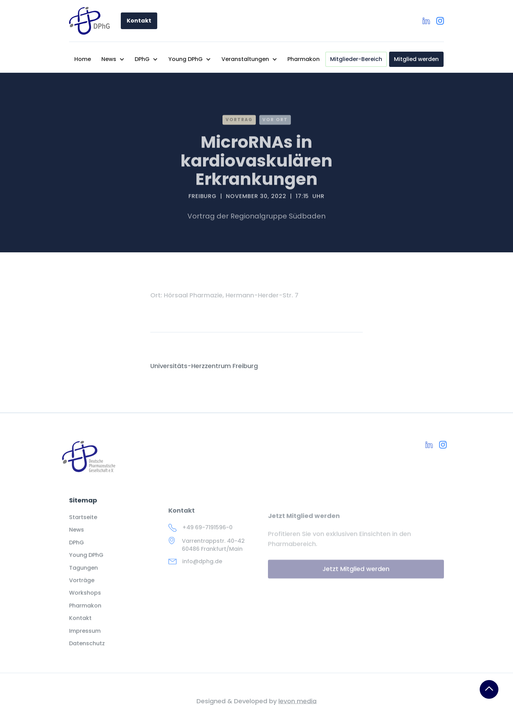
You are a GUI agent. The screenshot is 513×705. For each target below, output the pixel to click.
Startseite (83, 524)
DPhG (76, 549)
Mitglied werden (416, 59)
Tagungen (83, 574)
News (76, 536)
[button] (113, 59)
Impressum (85, 637)
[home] (89, 21)
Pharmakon (303, 59)
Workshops (85, 599)
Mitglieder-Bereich (356, 59)
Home (82, 59)
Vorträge (81, 587)
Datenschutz (87, 650)
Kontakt (139, 21)
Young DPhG (86, 562)
